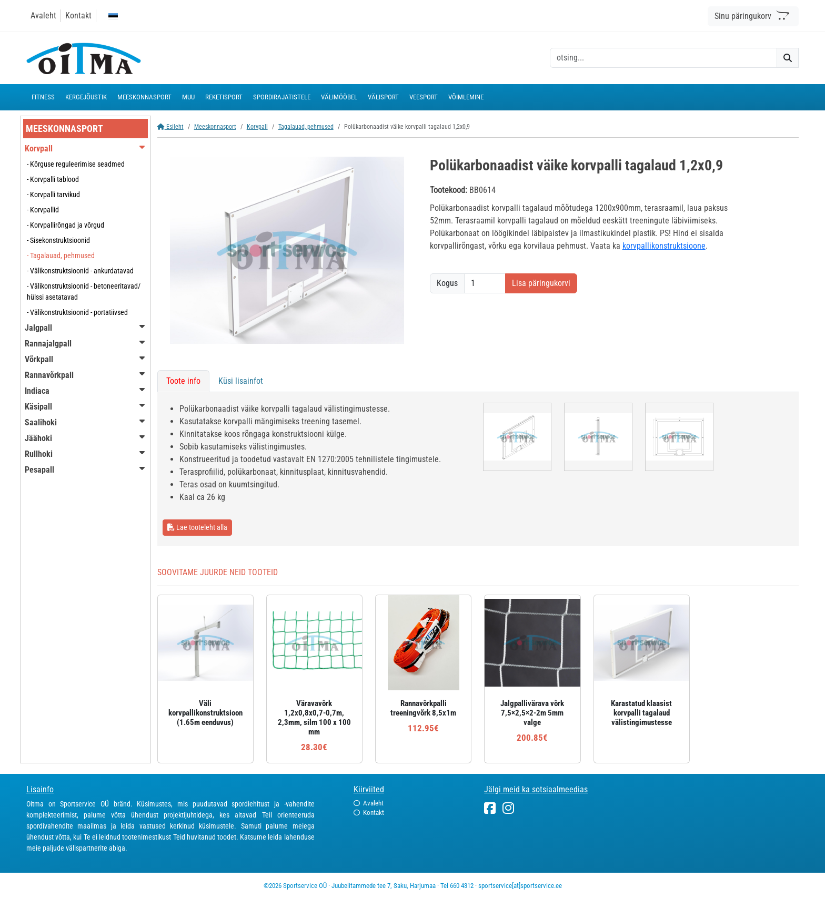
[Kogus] (485, 283)
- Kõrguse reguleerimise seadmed (76, 164)
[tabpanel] (478, 469)
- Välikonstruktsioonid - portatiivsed (77, 312)
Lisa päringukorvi (541, 283)
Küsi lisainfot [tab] (240, 381)
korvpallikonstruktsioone (664, 246)
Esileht (170, 126)
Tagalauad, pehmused (306, 126)
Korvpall (257, 126)
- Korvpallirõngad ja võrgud (65, 225)
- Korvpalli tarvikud (53, 194)
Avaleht (43, 16)
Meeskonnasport (215, 126)
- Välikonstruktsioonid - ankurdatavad (80, 271)
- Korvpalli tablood (53, 179)
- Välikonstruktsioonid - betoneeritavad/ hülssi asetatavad (83, 291)
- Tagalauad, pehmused (61, 255)
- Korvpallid (43, 210)
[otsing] (663, 58)
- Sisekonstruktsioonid (58, 240)
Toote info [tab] (183, 381)
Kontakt (78, 16)
